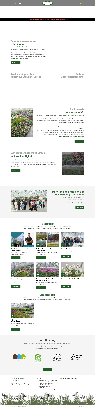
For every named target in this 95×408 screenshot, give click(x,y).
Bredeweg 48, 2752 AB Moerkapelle (48, 389)
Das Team (80, 207)
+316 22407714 (15, 380)
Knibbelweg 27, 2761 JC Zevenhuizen (48, 380)
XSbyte (30, 406)
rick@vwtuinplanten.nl (19, 383)
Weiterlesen (15, 62)
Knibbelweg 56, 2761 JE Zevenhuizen (48, 384)
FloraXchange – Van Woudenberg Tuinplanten (71, 136)
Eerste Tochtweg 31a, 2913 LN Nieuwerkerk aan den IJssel (46, 382)
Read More (15, 329)
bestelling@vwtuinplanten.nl (19, 382)
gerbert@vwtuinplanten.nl (22, 384)
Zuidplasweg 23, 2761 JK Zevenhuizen (45, 387)
